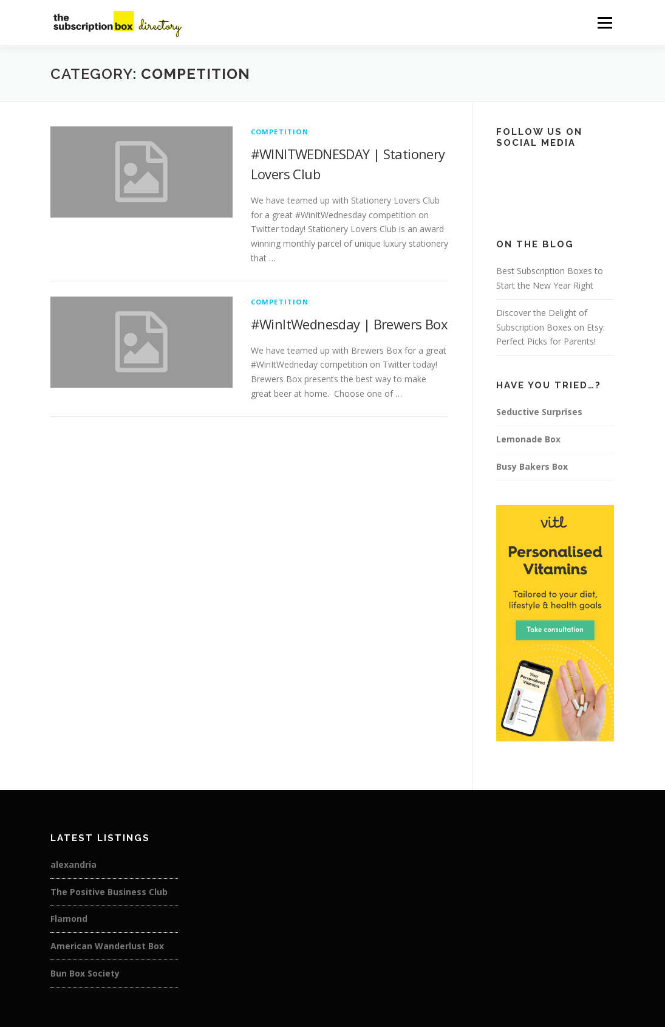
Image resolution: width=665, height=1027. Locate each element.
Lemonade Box (528, 439)
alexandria (73, 864)
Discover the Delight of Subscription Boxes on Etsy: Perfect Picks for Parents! (550, 327)
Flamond (68, 918)
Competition (280, 131)
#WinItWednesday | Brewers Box (349, 324)
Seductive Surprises (539, 411)
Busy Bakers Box (532, 466)
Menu (604, 23)
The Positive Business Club (109, 892)
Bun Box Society (85, 973)
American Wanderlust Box (107, 946)
